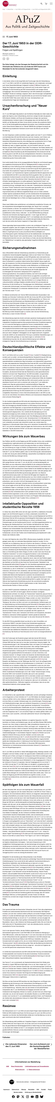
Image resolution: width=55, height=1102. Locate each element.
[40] (10, 966)
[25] (37, 733)
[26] (28, 737)
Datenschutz (15, 1089)
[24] (46, 703)
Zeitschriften (10, 9)
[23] (8, 669)
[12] (40, 355)
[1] (34, 85)
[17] (38, 498)
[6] (37, 282)
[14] (40, 418)
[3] (37, 164)
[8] (25, 314)
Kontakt (43, 1089)
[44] (17, 1000)
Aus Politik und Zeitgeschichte (23, 9)
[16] (10, 491)
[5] (39, 179)
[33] (25, 882)
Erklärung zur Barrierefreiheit (33, 1092)
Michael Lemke (9, 54)
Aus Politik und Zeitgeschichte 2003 (41, 9)
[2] (9, 152)
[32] (31, 867)
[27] (40, 745)
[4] (20, 177)
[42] (17, 975)
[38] (17, 943)
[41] (39, 971)
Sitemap (23, 1089)
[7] (51, 297)
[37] (8, 916)
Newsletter (31, 1089)
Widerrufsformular (33, 1069)
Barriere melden (18, 1092)
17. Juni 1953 (12, 37)
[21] (4, 633)
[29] (10, 779)
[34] (11, 886)
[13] (20, 397)
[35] (47, 888)
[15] (40, 466)
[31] (22, 833)
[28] (14, 766)
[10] (42, 337)
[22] (40, 659)
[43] (27, 990)
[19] (38, 604)
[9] (36, 328)
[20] (48, 617)
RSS (38, 1089)
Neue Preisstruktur (17, 1066)
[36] (8, 892)
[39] (36, 956)
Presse (50, 1089)
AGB (7, 1066)
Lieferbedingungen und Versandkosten (37, 1066)
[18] (20, 564)
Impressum (6, 1089)
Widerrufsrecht (20, 1069)
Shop (4, 9)
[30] (42, 806)
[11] (30, 355)
